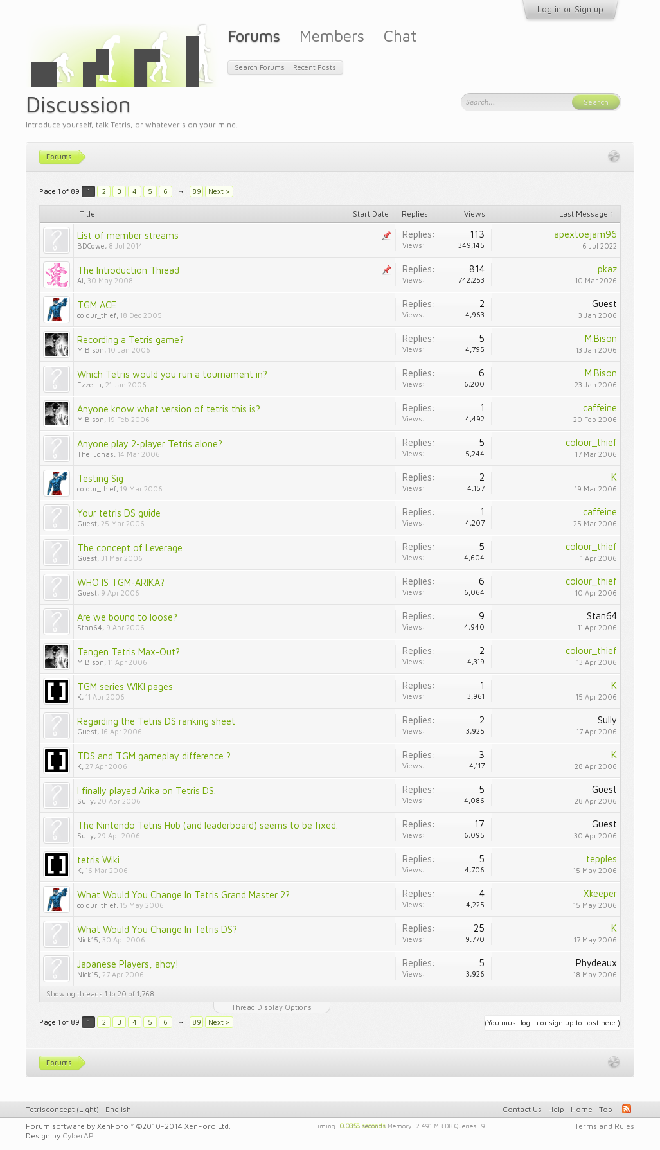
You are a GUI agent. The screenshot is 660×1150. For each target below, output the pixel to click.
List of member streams (128, 235)
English (118, 1109)
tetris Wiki (98, 859)
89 (196, 191)
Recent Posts (314, 67)
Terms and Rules (604, 1126)
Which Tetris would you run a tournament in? (172, 374)
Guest (604, 303)
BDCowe (91, 246)
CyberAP (78, 1135)
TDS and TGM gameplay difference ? (154, 755)
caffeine (600, 407)
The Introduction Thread (128, 270)
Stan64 (89, 627)
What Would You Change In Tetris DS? (157, 929)
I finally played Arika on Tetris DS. (146, 790)
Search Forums (260, 67)
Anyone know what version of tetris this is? (168, 408)
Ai (80, 280)
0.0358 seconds (363, 1125)
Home (582, 1109)
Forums (254, 35)
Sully (607, 719)
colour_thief (96, 315)
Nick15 (87, 939)
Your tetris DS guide (119, 513)
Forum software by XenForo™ (128, 1126)
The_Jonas (95, 454)
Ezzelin (89, 384)
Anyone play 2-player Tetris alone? (149, 443)
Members (331, 35)
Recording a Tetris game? (130, 339)
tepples (601, 858)
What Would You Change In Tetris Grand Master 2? (183, 894)
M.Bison (90, 350)
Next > (219, 191)
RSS (626, 1108)
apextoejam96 (585, 234)
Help (556, 1109)
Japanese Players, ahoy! (128, 964)
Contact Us (522, 1109)
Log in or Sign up (570, 9)
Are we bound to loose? (127, 617)
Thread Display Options (271, 1007)
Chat (400, 35)
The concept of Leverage (130, 547)
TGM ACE (96, 304)
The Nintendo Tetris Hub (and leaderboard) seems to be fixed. (207, 825)
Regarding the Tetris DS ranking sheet (156, 721)
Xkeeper (600, 893)
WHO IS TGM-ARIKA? (121, 582)
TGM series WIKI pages (125, 686)
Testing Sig (100, 478)
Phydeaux (596, 962)
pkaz (607, 268)
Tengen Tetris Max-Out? (128, 651)
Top (605, 1109)
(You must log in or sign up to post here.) (552, 1022)
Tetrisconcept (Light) (62, 1109)
